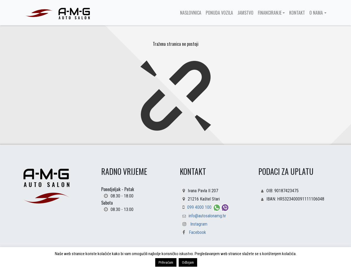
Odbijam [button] (188, 262)
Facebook (193, 232)
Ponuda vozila (219, 12)
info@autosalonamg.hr (207, 215)
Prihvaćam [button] (166, 262)
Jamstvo (245, 12)
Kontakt (297, 12)
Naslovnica (190, 12)
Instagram (198, 224)
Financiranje (270, 12)
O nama (316, 12)
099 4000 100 (200, 207)
